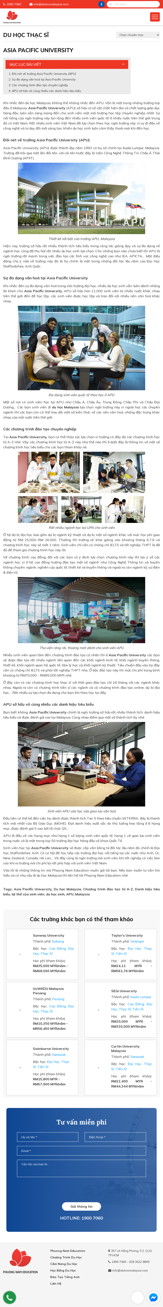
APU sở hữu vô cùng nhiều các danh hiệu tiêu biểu (47, 91)
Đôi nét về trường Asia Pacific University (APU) (44, 74)
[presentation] (81, 1189)
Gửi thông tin (81, 1206)
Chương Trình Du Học (66, 1257)
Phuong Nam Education (67, 1251)
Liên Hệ (55, 1283)
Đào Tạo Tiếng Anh (65, 1277)
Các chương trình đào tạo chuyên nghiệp (40, 85)
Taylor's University (127, 935)
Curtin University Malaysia (125, 1048)
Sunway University (48, 935)
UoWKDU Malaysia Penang (48, 990)
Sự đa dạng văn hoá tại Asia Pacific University (44, 79)
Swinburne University (51, 1048)
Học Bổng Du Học (63, 1270)
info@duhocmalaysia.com (51, 4)
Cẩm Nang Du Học (63, 1264)
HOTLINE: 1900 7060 (81, 1218)
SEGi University (124, 991)
